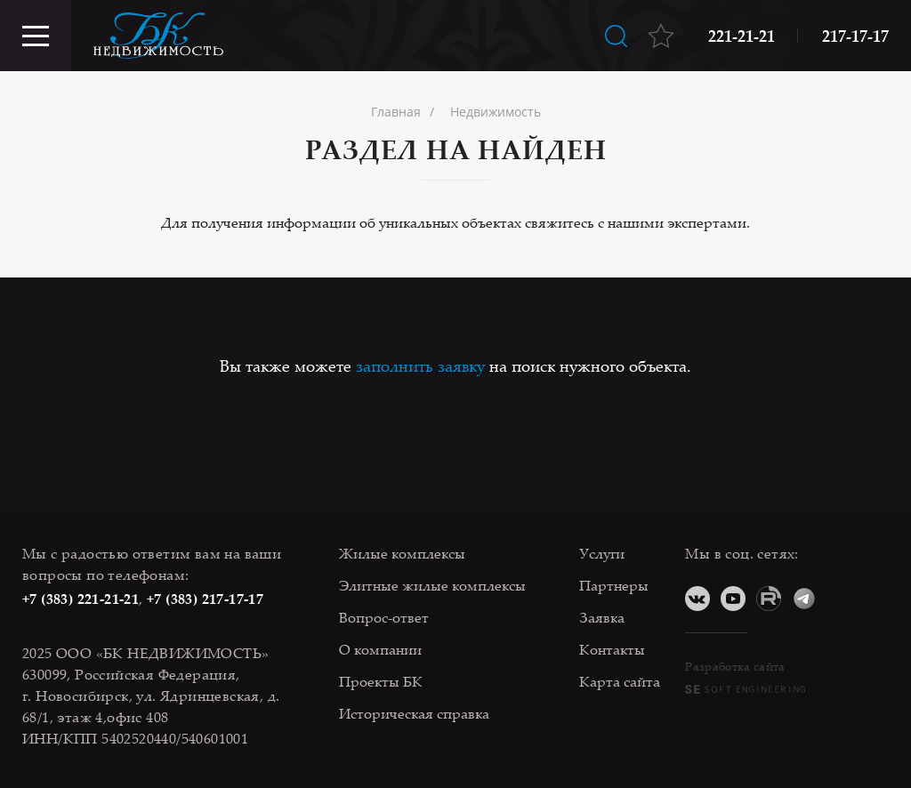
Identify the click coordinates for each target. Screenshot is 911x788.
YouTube (733, 598)
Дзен (839, 598)
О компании (380, 649)
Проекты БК (381, 681)
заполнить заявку (420, 365)
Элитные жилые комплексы (432, 585)
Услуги (602, 553)
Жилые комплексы (402, 553)
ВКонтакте (697, 598)
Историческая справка (414, 713)
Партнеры (614, 585)
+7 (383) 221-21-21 (80, 598)
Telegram (804, 598)
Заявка (602, 617)
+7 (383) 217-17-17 (205, 598)
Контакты (612, 649)
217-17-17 (855, 35)
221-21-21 (741, 35)
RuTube (768, 598)
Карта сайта (619, 681)
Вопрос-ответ (384, 617)
